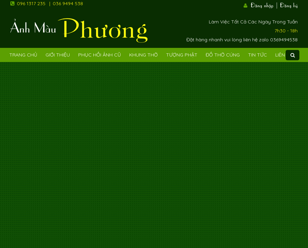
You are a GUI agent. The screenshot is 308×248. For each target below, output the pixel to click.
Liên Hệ (283, 55)
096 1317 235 (31, 3)
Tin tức (257, 55)
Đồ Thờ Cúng (223, 55)
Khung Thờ (143, 55)
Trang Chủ (23, 55)
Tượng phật (181, 55)
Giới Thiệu (57, 55)
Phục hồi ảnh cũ (99, 55)
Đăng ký (289, 4)
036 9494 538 (68, 3)
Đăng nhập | (264, 4)
